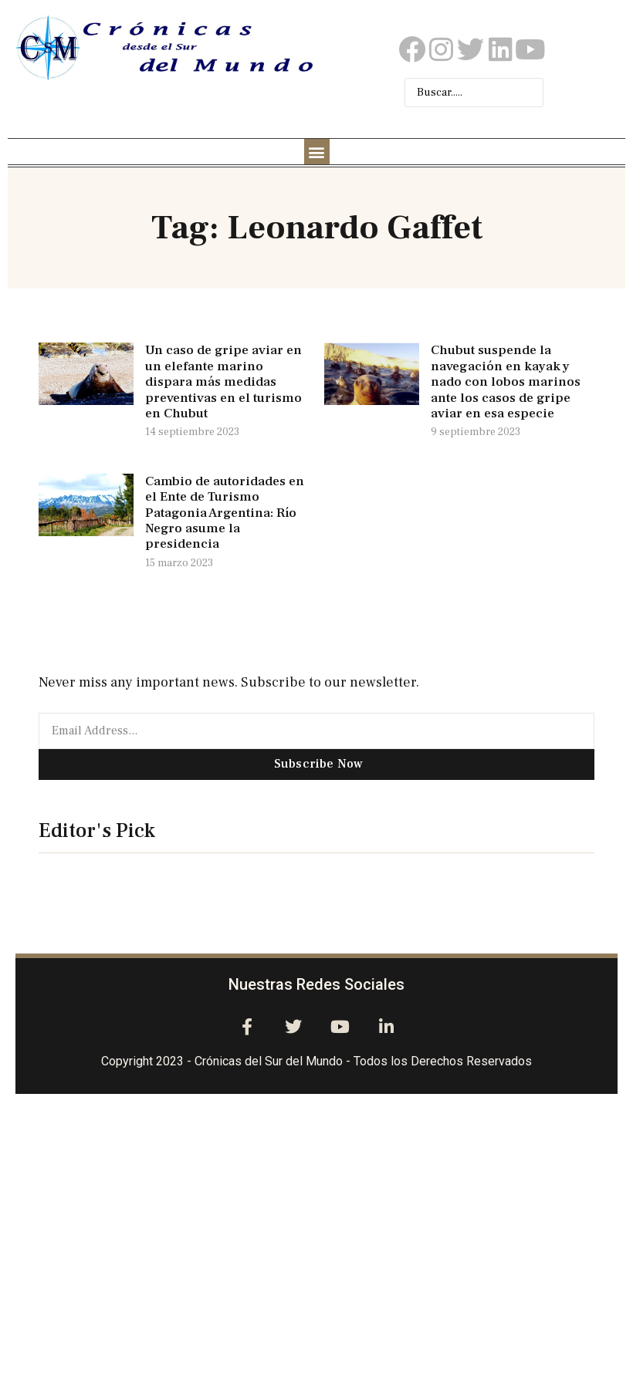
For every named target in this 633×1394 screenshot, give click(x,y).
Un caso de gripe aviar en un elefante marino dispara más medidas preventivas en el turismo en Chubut (223, 382)
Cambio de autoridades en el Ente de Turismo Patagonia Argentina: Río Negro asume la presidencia (224, 513)
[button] (317, 151)
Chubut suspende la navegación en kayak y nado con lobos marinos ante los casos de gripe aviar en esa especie (506, 382)
